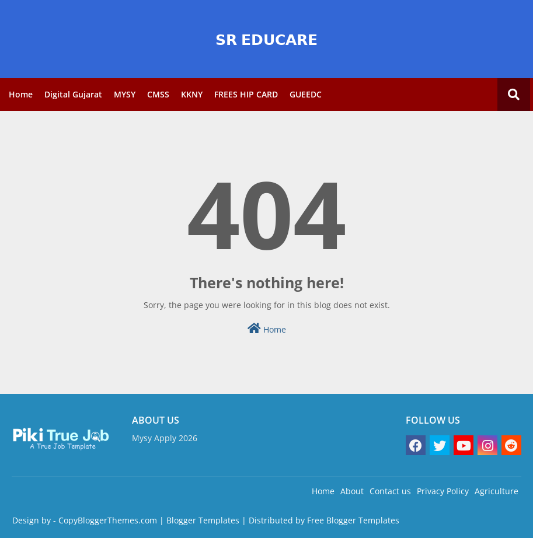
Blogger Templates (202, 520)
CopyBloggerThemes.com (107, 520)
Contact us (390, 491)
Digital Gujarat (73, 94)
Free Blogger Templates (353, 520)
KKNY (192, 94)
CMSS (158, 94)
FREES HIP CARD (246, 94)
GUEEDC (306, 94)
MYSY (124, 94)
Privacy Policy (443, 491)
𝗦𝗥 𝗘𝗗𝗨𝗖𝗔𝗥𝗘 (266, 39)
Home (21, 94)
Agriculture (496, 491)
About (352, 491)
